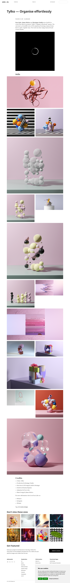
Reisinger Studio (38, 22)
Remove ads (38, 563)
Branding (23, 564)
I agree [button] (40, 578)
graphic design (24, 568)
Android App (52, 561)
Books (22, 563)
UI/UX (22, 576)
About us (34, 1)
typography (23, 574)
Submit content (56, 550)
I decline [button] (45, 578)
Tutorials (23, 572)
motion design (24, 507)
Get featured (52, 1)
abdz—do (5, 2)
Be (7, 561)
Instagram (19, 501)
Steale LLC (13, 581)
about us (37, 561)
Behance (19, 498)
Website (19, 503)
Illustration (23, 570)
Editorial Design (24, 566)
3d (19, 507)
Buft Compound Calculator (55, 563)
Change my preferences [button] (53, 578)
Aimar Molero (26, 22)
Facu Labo (18, 22)
